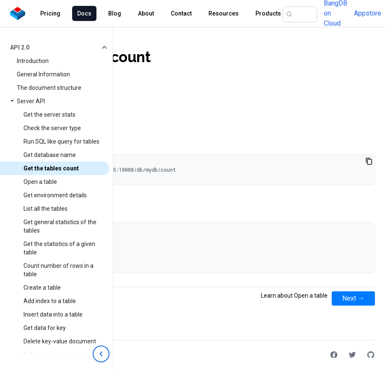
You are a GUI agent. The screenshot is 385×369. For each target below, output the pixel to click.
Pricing (50, 13)
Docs (84, 13)
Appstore (367, 13)
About (146, 13)
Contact (181, 13)
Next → (353, 298)
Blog (114, 13)
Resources (223, 13)
